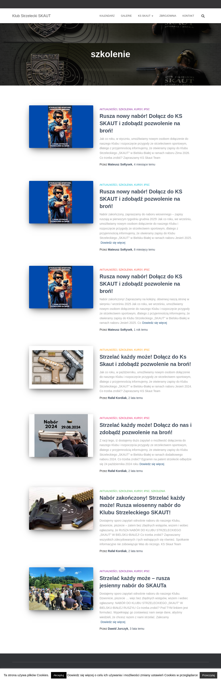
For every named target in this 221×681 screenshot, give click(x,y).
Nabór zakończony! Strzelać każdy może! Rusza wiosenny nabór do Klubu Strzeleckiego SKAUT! (142, 505)
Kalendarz (107, 15)
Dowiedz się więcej (113, 242)
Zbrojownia (168, 15)
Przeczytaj (208, 675)
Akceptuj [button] (59, 675)
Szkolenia (158, 491)
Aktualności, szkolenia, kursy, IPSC (125, 109)
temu (144, 164)
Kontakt (188, 15)
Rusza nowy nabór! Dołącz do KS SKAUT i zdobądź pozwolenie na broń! (141, 123)
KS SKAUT (145, 15)
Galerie (126, 15)
